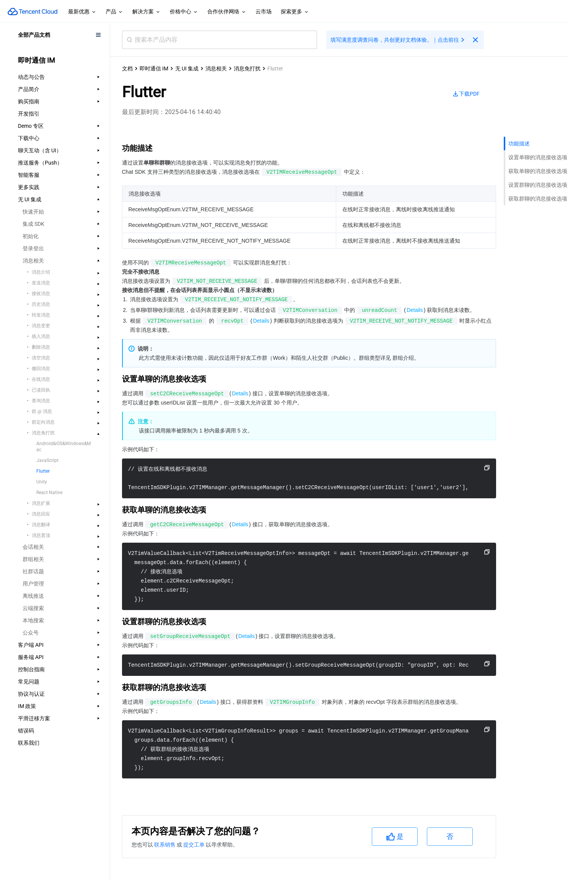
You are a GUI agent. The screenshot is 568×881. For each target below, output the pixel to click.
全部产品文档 (34, 35)
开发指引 (28, 114)
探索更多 (295, 11)
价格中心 (184, 11)
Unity (41, 482)
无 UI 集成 (187, 68)
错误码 (26, 731)
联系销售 (165, 845)
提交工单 (194, 845)
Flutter (43, 471)
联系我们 (28, 743)
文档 (127, 68)
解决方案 (146, 11)
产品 (114, 11)
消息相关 (216, 68)
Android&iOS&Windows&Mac (63, 446)
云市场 (264, 11)
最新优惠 (82, 11)
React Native (49, 492)
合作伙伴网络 (226, 11)
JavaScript (47, 460)
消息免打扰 (247, 68)
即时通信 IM (154, 68)
